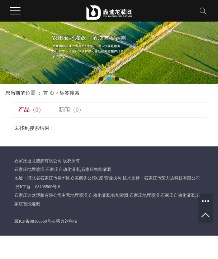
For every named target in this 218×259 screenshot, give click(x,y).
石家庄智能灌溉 (96, 169)
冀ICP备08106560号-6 (34, 221)
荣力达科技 (66, 221)
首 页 (48, 93)
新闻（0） (71, 109)
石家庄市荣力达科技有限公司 (172, 178)
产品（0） (31, 109)
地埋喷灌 (78, 195)
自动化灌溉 (99, 195)
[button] (101, 79)
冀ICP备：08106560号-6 (37, 186)
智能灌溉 (119, 195)
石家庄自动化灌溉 (63, 169)
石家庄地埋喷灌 (29, 169)
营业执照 (113, 178)
